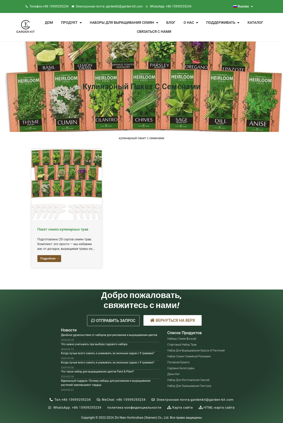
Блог (170, 22)
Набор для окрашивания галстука (189, 385)
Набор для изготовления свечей (188, 380)
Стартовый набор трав (182, 344)
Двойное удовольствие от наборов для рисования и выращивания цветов (109, 335)
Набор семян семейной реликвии (189, 356)
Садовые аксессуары (181, 368)
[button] (113, 320)
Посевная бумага (178, 362)
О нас (191, 22)
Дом (49, 22)
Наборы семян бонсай (181, 338)
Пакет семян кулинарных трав (62, 229)
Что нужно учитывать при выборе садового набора (94, 344)
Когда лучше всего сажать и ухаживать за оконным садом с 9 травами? (107, 353)
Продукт (71, 22)
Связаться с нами (154, 31)
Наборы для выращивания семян (124, 22)
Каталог (255, 22)
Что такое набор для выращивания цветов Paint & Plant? (97, 371)
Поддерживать (223, 22)
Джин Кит (173, 374)
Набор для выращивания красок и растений (196, 350)
